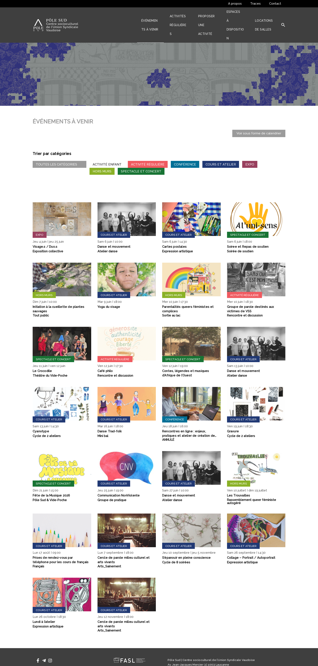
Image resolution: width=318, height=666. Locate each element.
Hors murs (102, 156)
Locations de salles (266, 17)
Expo (249, 149)
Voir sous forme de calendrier (258, 118)
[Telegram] (44, 645)
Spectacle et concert (141, 156)
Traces (258, 3)
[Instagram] (50, 645)
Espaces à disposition (241, 17)
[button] (283, 17)
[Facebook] (38, 645)
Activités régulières (182, 17)
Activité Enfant (107, 149)
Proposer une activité (212, 17)
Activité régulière (148, 149)
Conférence (185, 149)
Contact (276, 3)
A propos (240, 3)
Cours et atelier (220, 149)
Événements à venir (155, 17)
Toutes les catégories (59, 149)
